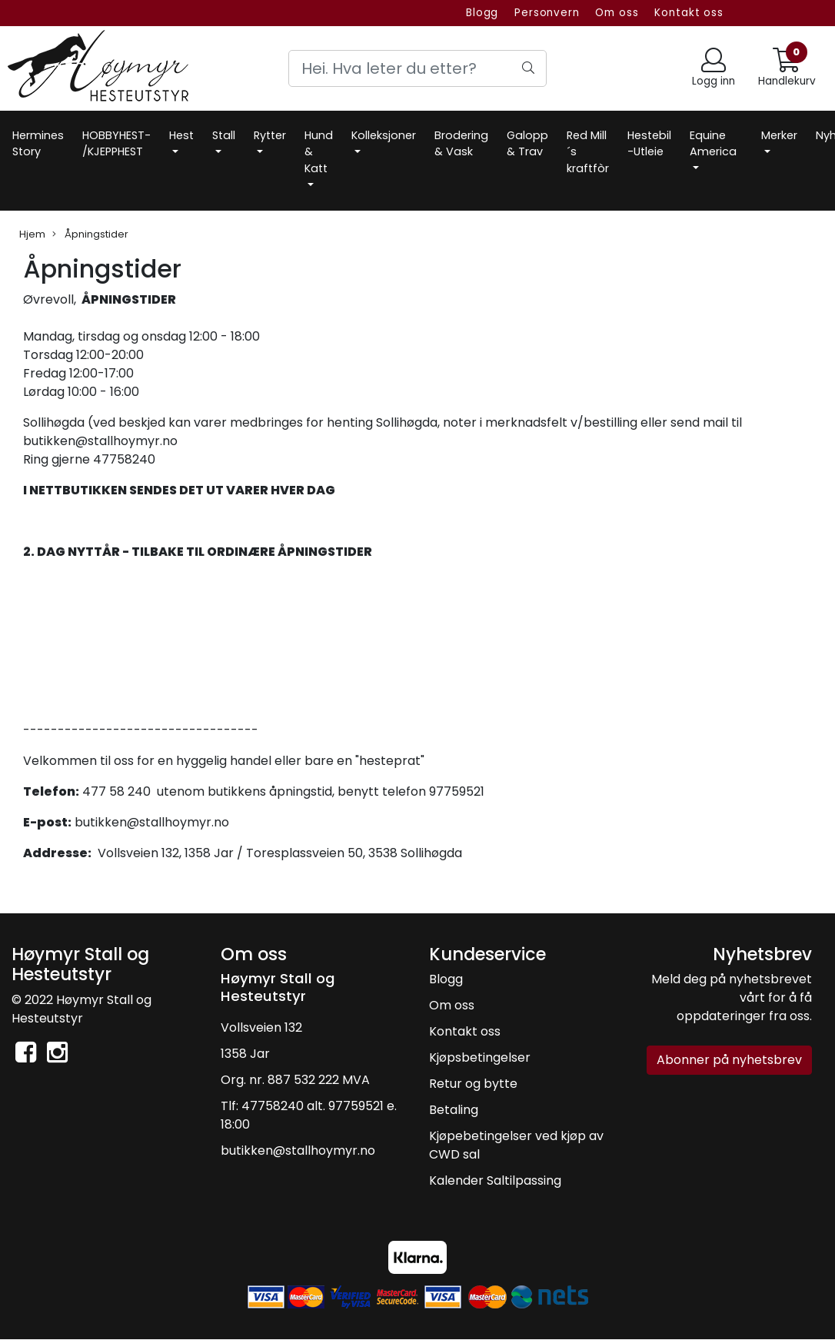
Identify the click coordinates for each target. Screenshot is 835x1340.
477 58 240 (116, 791)
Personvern (547, 12)
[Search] (417, 68)
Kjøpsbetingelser (480, 1057)
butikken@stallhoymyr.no (152, 822)
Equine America (713, 144)
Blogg (482, 12)
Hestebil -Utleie (649, 144)
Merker (779, 135)
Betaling (453, 1110)
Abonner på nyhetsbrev (729, 1060)
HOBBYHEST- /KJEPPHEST (116, 144)
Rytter (270, 135)
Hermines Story (38, 144)
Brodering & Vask (461, 144)
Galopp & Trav (527, 144)
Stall (223, 135)
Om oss (616, 12)
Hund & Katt (318, 152)
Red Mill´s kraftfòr (588, 152)
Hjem (32, 234)
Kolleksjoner (383, 135)
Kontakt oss (688, 12)
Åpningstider (90, 234)
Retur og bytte (473, 1083)
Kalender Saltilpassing (495, 1180)
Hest (181, 135)
